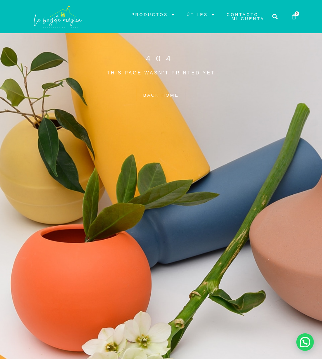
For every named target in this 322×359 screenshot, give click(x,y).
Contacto (242, 15)
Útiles (201, 15)
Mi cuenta (248, 19)
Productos (153, 15)
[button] (275, 17)
